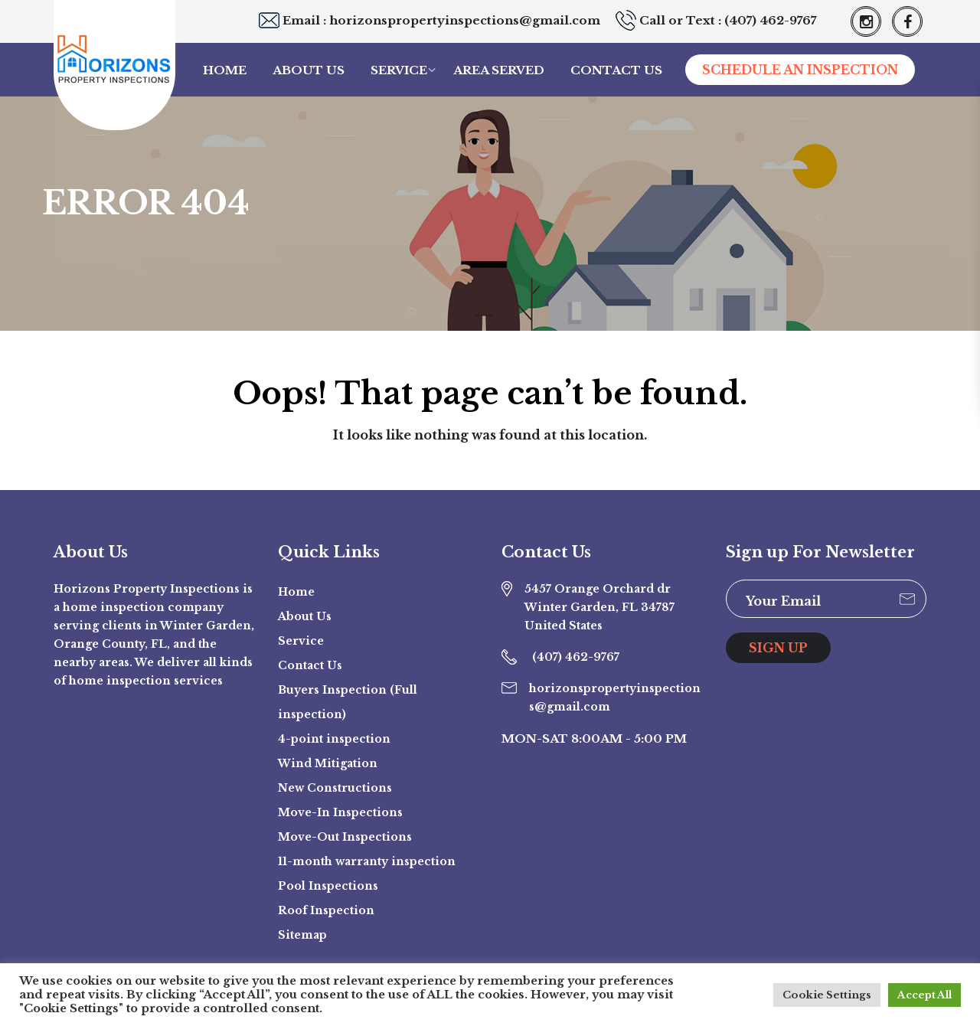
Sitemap (302, 935)
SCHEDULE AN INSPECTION (800, 69)
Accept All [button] (924, 994)
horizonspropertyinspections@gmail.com (464, 20)
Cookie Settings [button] (826, 994)
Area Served (498, 70)
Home (225, 70)
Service (399, 70)
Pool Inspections (328, 886)
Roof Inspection (326, 910)
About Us (309, 70)
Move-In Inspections (340, 812)
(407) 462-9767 (770, 20)
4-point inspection (334, 739)
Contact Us (616, 70)
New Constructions (335, 788)
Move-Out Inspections (345, 837)
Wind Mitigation (327, 763)
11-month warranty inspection (367, 861)
